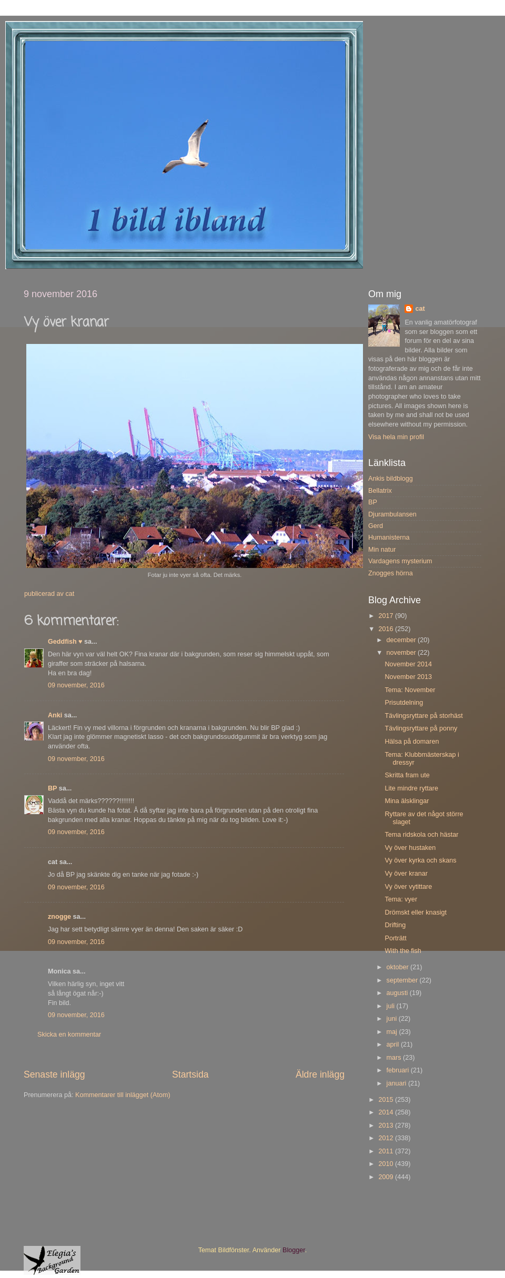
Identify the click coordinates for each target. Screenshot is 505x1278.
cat (420, 308)
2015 (386, 1099)
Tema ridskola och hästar (421, 834)
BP (52, 788)
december (402, 640)
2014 (386, 1112)
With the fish (403, 951)
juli (392, 1006)
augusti (398, 993)
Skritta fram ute (407, 775)
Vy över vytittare (408, 886)
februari (399, 1070)
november (402, 652)
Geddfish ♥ (65, 641)
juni (393, 1018)
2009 (386, 1177)
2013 (386, 1125)
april (394, 1044)
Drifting (395, 925)
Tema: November (410, 690)
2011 (386, 1151)
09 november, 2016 (76, 685)
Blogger (293, 1250)
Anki (55, 715)
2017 (386, 616)
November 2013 (408, 677)
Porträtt (395, 938)
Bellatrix (380, 490)
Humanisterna (388, 537)
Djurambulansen (392, 514)
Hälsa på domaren (412, 741)
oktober (399, 967)
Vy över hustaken (410, 847)
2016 (386, 629)
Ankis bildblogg (390, 478)
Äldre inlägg (320, 1074)
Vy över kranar (406, 873)
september (403, 980)
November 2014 (408, 664)
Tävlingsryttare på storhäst (423, 715)
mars (395, 1057)
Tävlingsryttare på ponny (421, 728)
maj (393, 1032)
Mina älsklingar (407, 801)
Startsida (190, 1074)
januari (397, 1083)
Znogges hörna (390, 573)
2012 (386, 1138)
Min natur (382, 549)
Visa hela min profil (396, 437)
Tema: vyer (401, 899)
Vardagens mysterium (400, 561)
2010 (386, 1164)
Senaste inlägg (54, 1074)
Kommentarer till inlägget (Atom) (122, 1095)
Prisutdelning (404, 702)
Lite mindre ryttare (411, 788)
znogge (59, 916)
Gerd (375, 526)
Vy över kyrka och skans (420, 860)
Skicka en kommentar (69, 1034)
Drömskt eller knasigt (416, 912)
